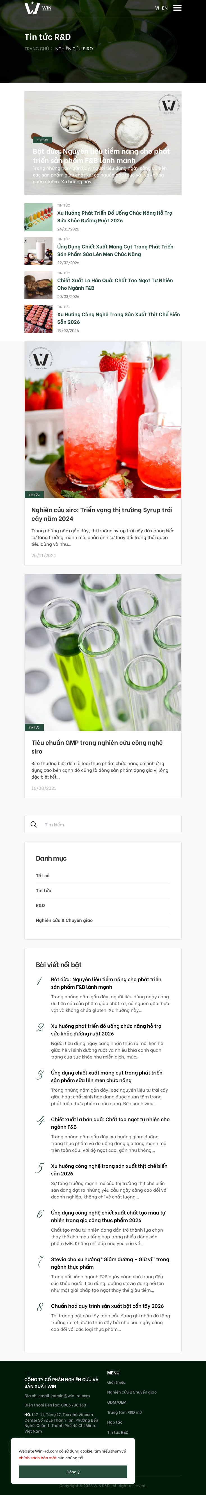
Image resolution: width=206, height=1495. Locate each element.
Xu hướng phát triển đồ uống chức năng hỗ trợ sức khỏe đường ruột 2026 (114, 216)
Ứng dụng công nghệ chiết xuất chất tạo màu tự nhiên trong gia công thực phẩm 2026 (108, 1215)
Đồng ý (73, 1471)
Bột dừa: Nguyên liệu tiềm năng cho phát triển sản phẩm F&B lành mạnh (101, 155)
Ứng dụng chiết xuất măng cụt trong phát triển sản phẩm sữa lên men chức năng (115, 249)
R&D (40, 905)
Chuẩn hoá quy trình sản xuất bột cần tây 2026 (107, 1305)
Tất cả (43, 875)
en (165, 7)
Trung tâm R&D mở (124, 1412)
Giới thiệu (116, 1382)
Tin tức (42, 140)
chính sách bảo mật (38, 1457)
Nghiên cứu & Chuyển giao (64, 920)
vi (157, 7)
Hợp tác (114, 1422)
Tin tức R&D (118, 1432)
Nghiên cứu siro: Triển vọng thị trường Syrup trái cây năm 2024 (102, 514)
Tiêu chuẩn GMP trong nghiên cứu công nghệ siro (97, 746)
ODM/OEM (117, 1402)
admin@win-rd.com (70, 1395)
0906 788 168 (73, 1405)
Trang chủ (36, 48)
